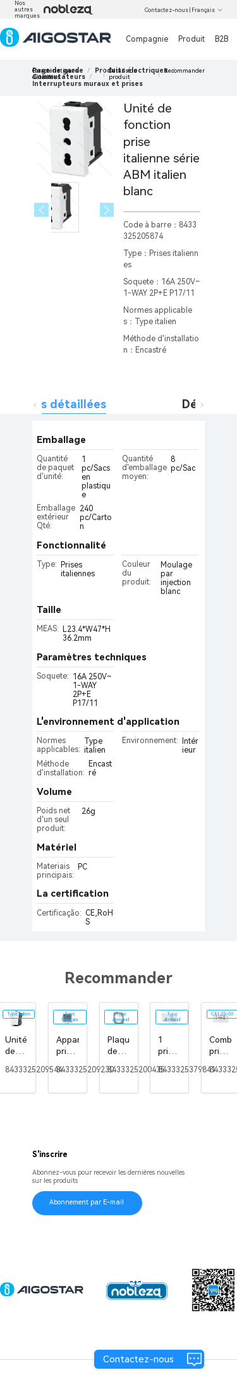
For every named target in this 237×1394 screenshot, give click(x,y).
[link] (87, 84)
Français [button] (207, 10)
